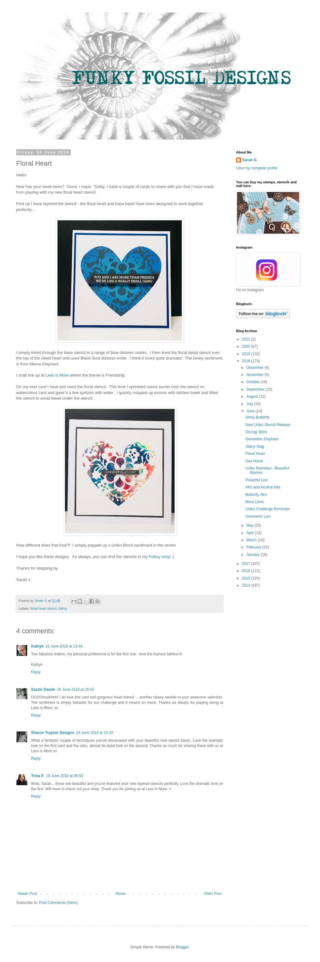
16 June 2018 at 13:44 (63, 646)
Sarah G (249, 160)
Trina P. (37, 776)
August (252, 396)
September (256, 389)
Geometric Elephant (261, 439)
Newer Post (27, 893)
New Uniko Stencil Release (267, 425)
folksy (62, 608)
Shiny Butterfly (257, 417)
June (250, 411)
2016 (246, 571)
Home (121, 893)
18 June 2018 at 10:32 (94, 733)
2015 (246, 578)
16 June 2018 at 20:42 (75, 689)
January (253, 554)
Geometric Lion (258, 516)
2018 (246, 361)
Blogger (182, 947)
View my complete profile (256, 168)
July (250, 404)
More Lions (254, 502)
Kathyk (37, 646)
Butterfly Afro (256, 494)
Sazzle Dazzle (43, 689)
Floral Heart (255, 453)
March (252, 540)
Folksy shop (160, 556)
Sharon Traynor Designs (52, 733)
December (255, 367)
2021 (246, 339)
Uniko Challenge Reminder (267, 509)
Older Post (213, 893)
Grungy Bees (256, 432)
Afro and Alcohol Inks (263, 487)
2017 (246, 563)
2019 (246, 354)
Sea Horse (254, 461)
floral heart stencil (43, 608)
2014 (246, 585)
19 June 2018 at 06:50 (64, 776)
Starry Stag (254, 446)
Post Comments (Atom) (58, 902)
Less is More (57, 375)
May (250, 525)
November (255, 375)
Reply (36, 672)
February (254, 547)
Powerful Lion (256, 480)
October (253, 382)
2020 (246, 346)
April (250, 533)
